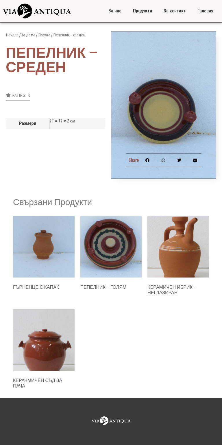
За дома (28, 34)
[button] (18, 96)
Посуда (44, 34)
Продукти (142, 11)
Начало (12, 34)
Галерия (205, 11)
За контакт (175, 11)
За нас (114, 11)
